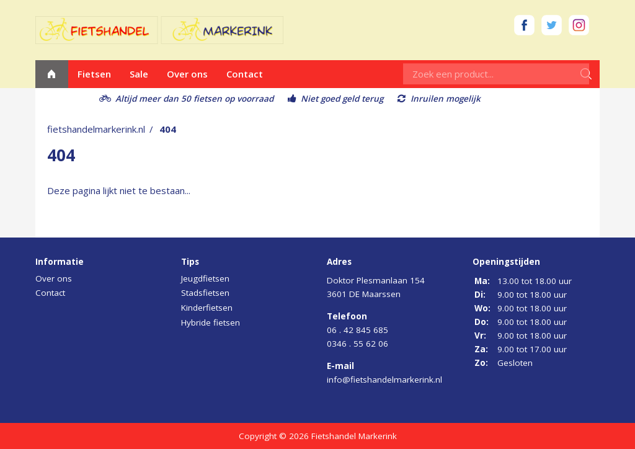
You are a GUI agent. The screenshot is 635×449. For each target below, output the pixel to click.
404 (167, 129)
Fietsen (94, 74)
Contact (244, 74)
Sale (139, 74)
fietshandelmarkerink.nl (96, 129)
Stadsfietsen (205, 292)
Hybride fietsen (210, 322)
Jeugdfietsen (205, 278)
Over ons (187, 74)
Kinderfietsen (207, 307)
